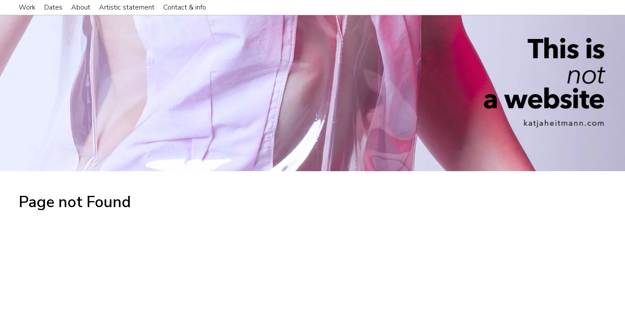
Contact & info (184, 7)
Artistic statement (127, 7)
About (80, 7)
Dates (53, 7)
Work (27, 7)
